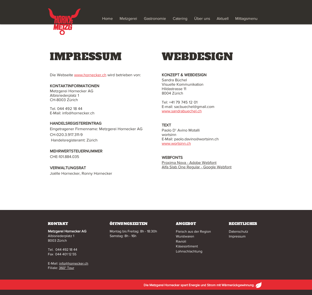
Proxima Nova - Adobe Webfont (189, 162)
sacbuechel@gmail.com (194, 106)
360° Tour (66, 268)
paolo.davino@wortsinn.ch (196, 139)
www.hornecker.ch (90, 75)
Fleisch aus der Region (193, 231)
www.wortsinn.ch (176, 143)
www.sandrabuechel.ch (182, 111)
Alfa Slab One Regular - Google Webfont (196, 167)
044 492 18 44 (66, 249)
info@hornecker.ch (73, 263)
